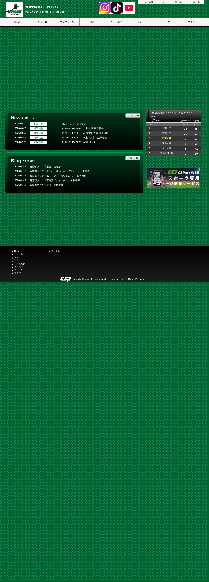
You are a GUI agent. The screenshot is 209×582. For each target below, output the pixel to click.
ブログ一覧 (133, 158)
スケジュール (67, 22)
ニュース (42, 22)
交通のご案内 (196, 2)
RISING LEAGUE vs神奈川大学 (79, 142)
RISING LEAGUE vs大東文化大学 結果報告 (85, 133)
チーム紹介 (117, 22)
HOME (17, 22)
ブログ (191, 22)
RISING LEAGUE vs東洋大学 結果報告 (84, 137)
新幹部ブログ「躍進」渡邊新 (45, 166)
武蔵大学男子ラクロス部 (41, 7)
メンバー (141, 22)
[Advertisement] (173, 216)
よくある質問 (148, 2)
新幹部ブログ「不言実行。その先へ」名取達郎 (55, 180)
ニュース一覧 (133, 115)
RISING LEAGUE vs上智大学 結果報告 (82, 128)
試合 (92, 22)
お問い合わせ (178, 2)
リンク (163, 2)
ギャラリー (167, 22)
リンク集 (55, 251)
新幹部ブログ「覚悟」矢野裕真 (46, 185)
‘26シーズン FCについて (75, 123)
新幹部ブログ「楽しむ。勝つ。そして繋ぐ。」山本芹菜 (59, 171)
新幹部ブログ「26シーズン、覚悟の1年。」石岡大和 (58, 175)
